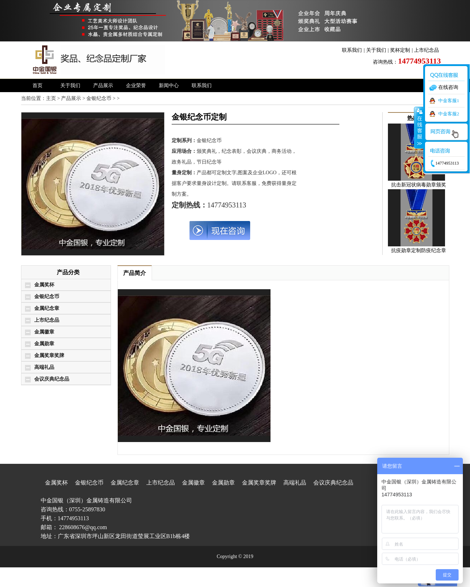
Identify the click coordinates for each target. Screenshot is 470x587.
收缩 (419, 127)
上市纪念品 (426, 50)
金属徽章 (44, 332)
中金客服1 (448, 100)
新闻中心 (169, 85)
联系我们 (352, 50)
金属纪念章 (46, 308)
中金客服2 (448, 113)
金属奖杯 (44, 284)
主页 (51, 98)
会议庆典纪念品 (51, 379)
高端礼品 (44, 367)
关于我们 (376, 50)
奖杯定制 (400, 50)
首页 (37, 85)
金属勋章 (44, 343)
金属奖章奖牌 (49, 355)
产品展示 (103, 85)
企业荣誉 (136, 85)
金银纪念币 (98, 98)
